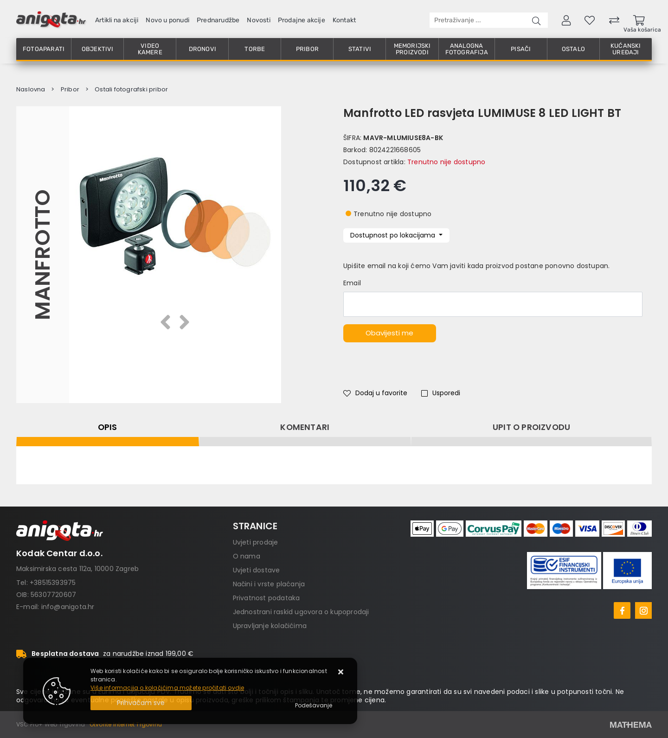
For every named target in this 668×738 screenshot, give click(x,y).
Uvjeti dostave (256, 570)
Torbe (254, 48)
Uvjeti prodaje (255, 542)
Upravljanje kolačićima (270, 625)
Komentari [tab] (304, 427)
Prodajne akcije (301, 20)
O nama (246, 556)
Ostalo (573, 48)
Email (352, 283)
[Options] (313, 705)
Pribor (307, 48)
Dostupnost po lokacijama (393, 235)
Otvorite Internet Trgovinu (126, 724)
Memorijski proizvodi (412, 49)
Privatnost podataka (266, 598)
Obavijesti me (389, 333)
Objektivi (98, 48)
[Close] (141, 703)
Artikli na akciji (116, 20)
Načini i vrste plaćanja (269, 584)
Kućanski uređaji (625, 49)
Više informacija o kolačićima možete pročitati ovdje (167, 688)
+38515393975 (53, 582)
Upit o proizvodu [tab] (531, 427)
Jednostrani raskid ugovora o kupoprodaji (301, 611)
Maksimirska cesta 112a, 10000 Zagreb (77, 568)
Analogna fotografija (466, 49)
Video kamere (150, 49)
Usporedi (440, 393)
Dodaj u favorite (375, 393)
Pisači (521, 48)
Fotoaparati (43, 48)
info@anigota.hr (68, 606)
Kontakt (344, 20)
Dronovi (202, 48)
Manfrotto (42, 254)
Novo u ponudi (167, 20)
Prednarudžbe (218, 20)
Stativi (359, 48)
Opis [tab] (107, 427)
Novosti (258, 20)
